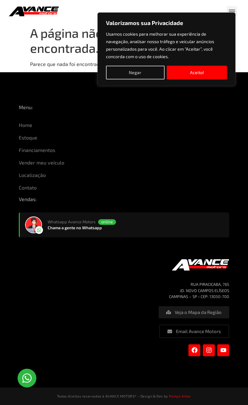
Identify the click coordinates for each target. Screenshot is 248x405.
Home (25, 125)
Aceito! (197, 72)
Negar (135, 72)
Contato (28, 187)
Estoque (28, 137)
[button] (232, 11)
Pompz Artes (180, 396)
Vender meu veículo (41, 162)
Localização (32, 175)
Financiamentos (37, 150)
